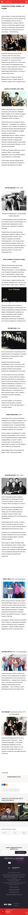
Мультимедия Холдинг (14, 868)
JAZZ (22, 2)
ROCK (15, 2)
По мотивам (5, 772)
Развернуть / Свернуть (14, 909)
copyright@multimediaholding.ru (14, 884)
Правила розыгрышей (14, 889)
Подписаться (20, 852)
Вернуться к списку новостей (11, 790)
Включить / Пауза (3, 912)
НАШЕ (8, 2)
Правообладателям (14, 892)
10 (26, 913)
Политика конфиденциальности (14, 894)
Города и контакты (14, 887)
